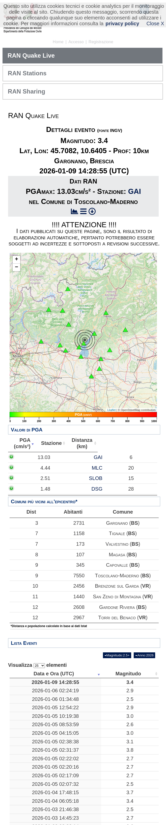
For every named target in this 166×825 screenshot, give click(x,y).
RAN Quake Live (31, 55)
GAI (134, 191)
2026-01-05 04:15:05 (37, 773)
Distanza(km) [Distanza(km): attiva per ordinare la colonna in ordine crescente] (78, 443)
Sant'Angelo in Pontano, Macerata (118, 756)
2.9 (82, 700)
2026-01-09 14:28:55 (37, 685)
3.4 (82, 685)
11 (23, 596)
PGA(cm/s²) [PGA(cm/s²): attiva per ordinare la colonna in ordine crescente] (21, 443)
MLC (56, 483)
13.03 (25, 463)
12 (23, 607)
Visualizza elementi (37, 665)
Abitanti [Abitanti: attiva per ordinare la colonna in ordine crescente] (107, 443)
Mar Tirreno (117, 711)
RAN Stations (27, 73)
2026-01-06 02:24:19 (37, 700)
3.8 (82, 812)
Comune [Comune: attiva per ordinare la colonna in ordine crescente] (139, 443)
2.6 (82, 755)
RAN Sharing (26, 91)
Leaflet (111, 409)
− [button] (16, 267)
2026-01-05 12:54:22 (37, 723)
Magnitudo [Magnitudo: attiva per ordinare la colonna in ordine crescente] (81, 673)
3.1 (82, 791)
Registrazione (101, 42)
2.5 (82, 711)
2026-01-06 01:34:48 (37, 711)
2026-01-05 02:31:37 (37, 812)
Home (58, 42)
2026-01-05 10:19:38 (37, 738)
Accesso (76, 42)
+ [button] (16, 259)
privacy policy (122, 23)
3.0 (82, 738)
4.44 (26, 483)
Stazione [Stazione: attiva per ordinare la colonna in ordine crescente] (49, 443)
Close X (155, 23)
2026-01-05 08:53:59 (37, 755)
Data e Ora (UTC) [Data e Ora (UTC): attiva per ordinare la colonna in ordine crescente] (36, 673)
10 (23, 586)
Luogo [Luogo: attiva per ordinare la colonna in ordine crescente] (116, 673)
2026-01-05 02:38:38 (37, 791)
